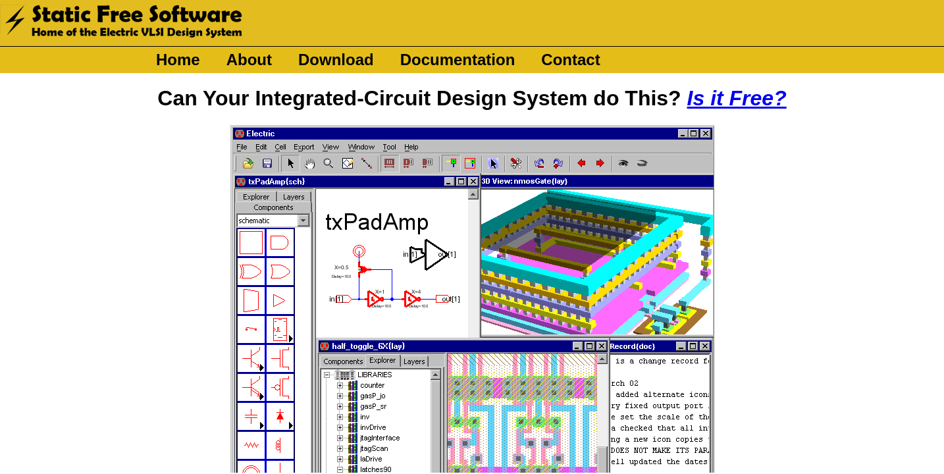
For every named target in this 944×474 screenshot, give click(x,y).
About (249, 59)
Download (336, 59)
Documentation (457, 59)
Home (178, 59)
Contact (570, 59)
